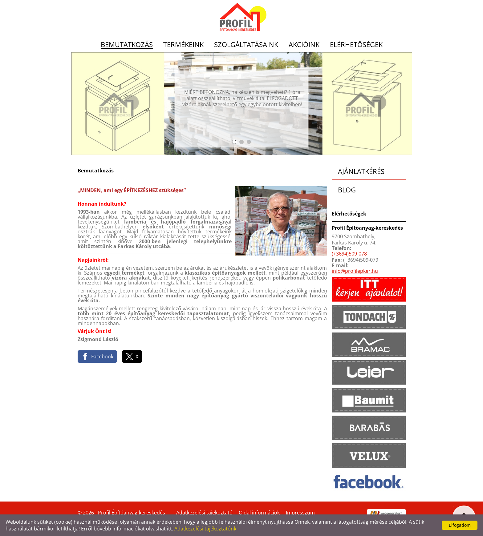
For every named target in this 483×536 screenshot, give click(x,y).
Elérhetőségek (356, 45)
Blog (347, 189)
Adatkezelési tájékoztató (204, 512)
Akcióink (304, 45)
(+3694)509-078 (349, 253)
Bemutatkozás (127, 45)
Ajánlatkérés (361, 171)
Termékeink (183, 45)
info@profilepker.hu (355, 271)
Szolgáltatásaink (246, 45)
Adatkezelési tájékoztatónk (205, 528)
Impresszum (300, 512)
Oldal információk (259, 512)
